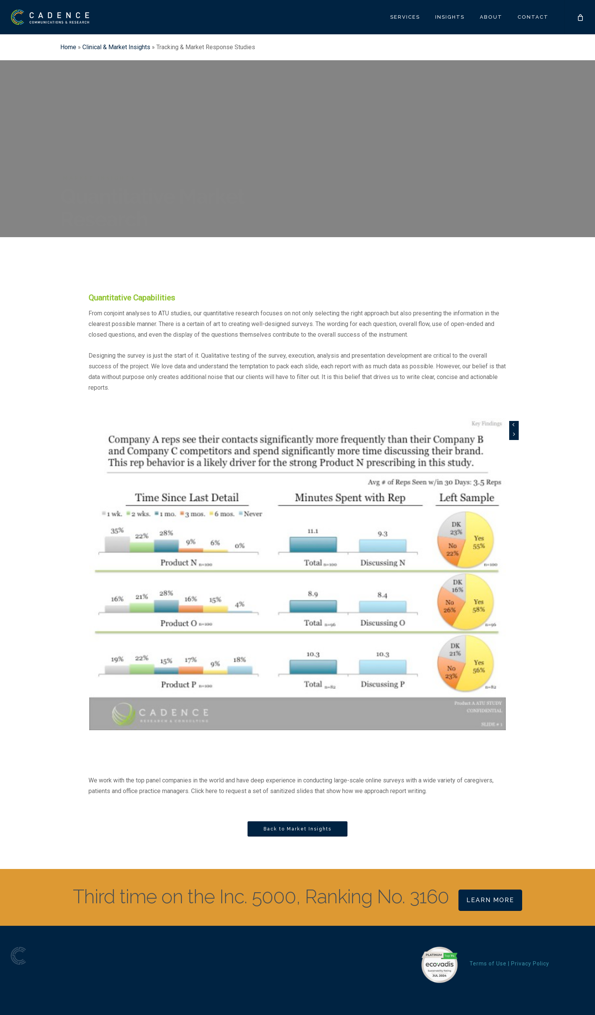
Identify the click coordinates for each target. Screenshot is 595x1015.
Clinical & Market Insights (116, 47)
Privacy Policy (530, 963)
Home (68, 47)
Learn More (490, 900)
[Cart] (579, 17)
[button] (297, 829)
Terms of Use (488, 963)
